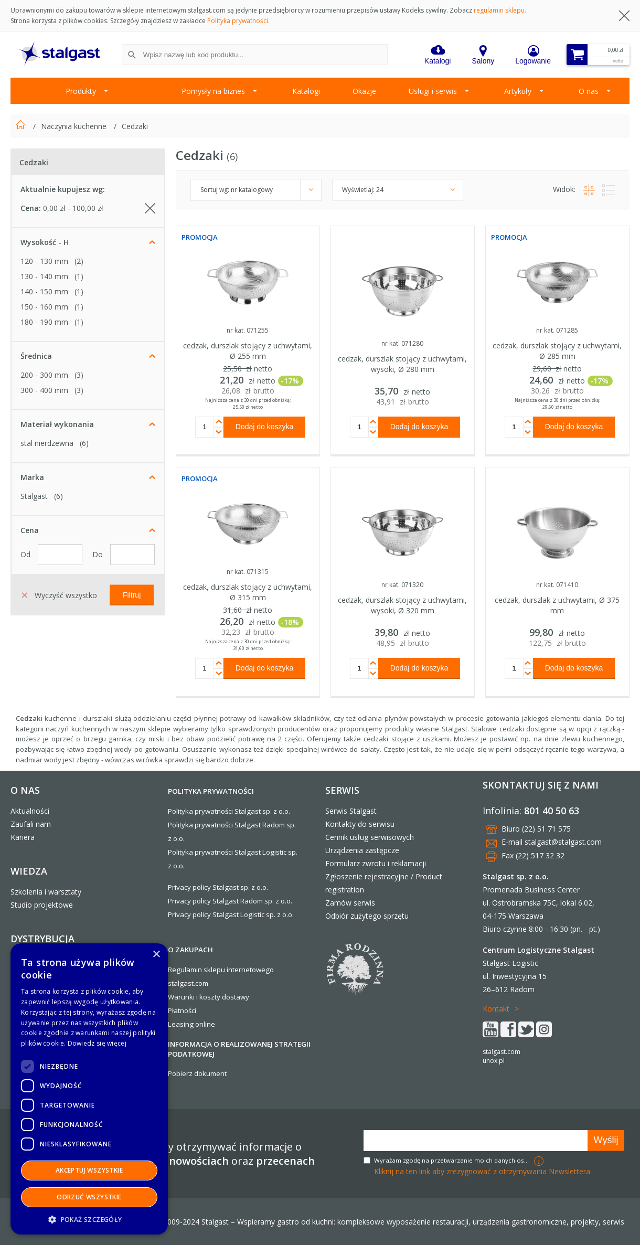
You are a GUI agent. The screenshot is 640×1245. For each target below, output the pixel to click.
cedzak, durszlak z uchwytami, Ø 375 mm (557, 605)
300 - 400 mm (44, 390)
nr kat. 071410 (557, 584)
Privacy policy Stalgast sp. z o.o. (218, 887)
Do (98, 554)
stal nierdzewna (46, 443)
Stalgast (34, 496)
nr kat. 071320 (402, 584)
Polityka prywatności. (238, 20)
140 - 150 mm (44, 291)
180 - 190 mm (44, 322)
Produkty (81, 91)
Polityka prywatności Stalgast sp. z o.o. (229, 811)
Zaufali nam (30, 824)
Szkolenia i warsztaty (45, 892)
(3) (78, 375)
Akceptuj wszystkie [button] (89, 1170)
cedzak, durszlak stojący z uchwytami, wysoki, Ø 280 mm (402, 364)
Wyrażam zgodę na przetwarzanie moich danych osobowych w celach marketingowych (452, 1160)
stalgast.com (501, 1051)
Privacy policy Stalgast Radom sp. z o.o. (230, 901)
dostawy (235, 997)
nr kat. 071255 (248, 330)
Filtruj (132, 594)
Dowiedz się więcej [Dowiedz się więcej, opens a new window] (97, 1043)
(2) (78, 261)
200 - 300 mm (44, 375)
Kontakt (496, 1009)
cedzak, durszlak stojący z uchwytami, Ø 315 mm (247, 592)
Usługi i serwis (433, 91)
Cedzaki (135, 126)
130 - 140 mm (44, 276)
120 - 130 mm (44, 261)
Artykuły (517, 91)
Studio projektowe (41, 905)
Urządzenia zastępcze (362, 850)
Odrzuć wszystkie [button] (89, 1197)
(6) (84, 443)
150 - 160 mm (44, 307)
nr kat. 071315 (248, 571)
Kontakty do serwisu (359, 824)
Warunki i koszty (194, 997)
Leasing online (191, 1024)
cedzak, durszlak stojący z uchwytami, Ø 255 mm (247, 350)
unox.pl (494, 1060)
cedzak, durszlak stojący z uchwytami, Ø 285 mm (557, 350)
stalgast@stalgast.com (563, 842)
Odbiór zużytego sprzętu (367, 916)
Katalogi (306, 91)
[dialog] (89, 1089)
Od (26, 554)
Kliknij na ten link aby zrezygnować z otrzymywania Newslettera (482, 1171)
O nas (589, 91)
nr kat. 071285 (557, 330)
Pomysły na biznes (213, 91)
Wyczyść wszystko (59, 595)
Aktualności (29, 811)
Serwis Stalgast (351, 811)
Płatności (182, 1010)
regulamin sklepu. (500, 10)
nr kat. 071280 (402, 343)
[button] (89, 1219)
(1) (78, 276)
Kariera (22, 837)
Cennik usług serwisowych (369, 837)
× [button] (156, 955)
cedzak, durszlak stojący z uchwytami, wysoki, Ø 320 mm (402, 605)
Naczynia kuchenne (75, 126)
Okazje (364, 91)
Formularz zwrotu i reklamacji (375, 863)
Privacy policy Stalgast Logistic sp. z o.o (230, 914)
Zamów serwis (350, 903)
